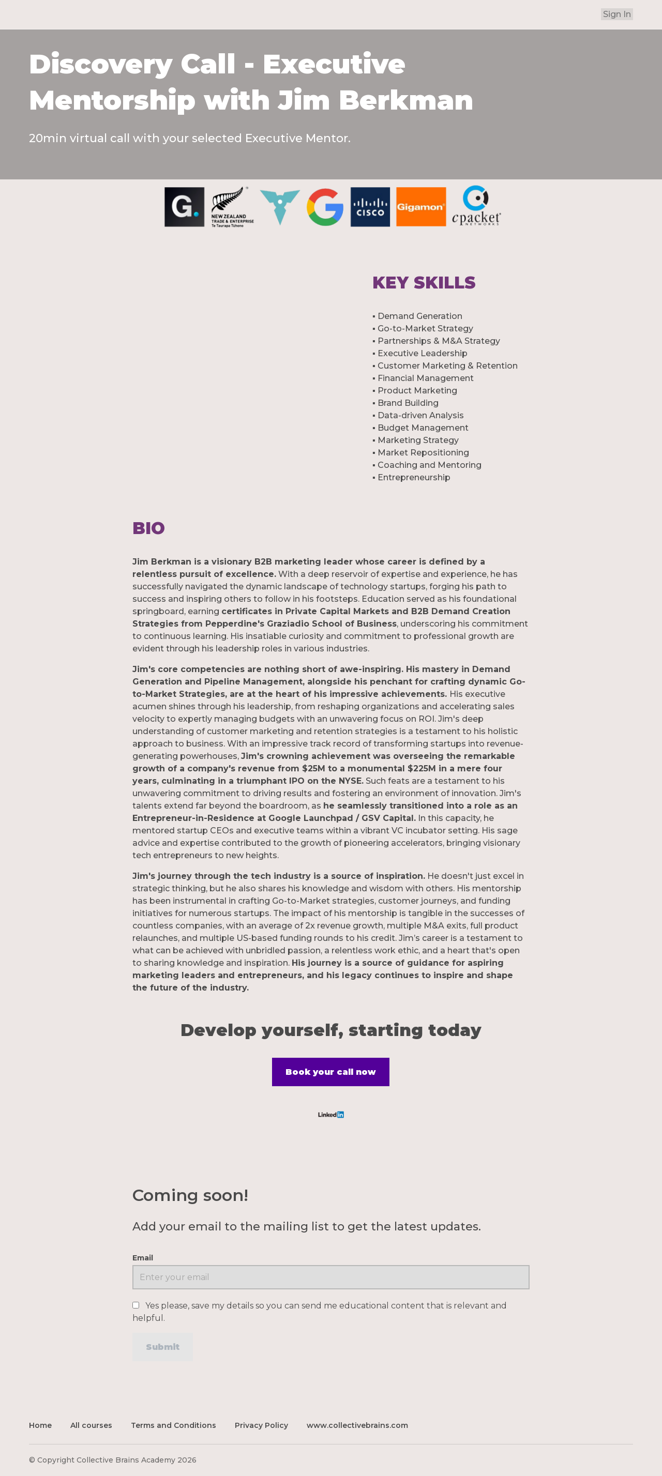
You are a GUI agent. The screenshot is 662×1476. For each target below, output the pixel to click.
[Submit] (162, 1345)
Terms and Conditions (173, 1423)
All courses (91, 1423)
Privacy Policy (261, 1423)
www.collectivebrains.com (357, 1423)
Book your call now (330, 1072)
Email (142, 1255)
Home (40, 1423)
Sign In (619, 14)
